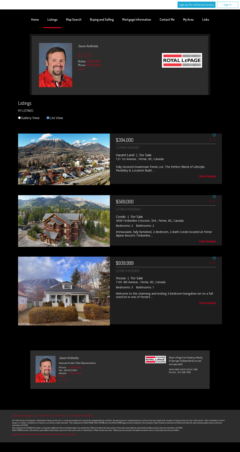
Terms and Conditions (81, 415)
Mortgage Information (136, 19)
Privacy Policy (44, 415)
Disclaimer (60, 415)
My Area (188, 19)
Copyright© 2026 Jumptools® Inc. (25, 434)
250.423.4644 (93, 65)
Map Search (73, 19)
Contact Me (167, 19)
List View (55, 118)
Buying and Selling (102, 19)
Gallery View (28, 118)
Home (35, 19)
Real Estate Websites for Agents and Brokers (58, 434)
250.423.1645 (93, 61)
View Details (207, 176)
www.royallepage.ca (23, 415)
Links (205, 19)
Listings (52, 19)
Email (81, 68)
